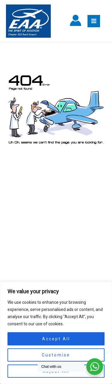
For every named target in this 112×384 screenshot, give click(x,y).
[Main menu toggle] (94, 21)
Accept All (56, 338)
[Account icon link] (76, 21)
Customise (56, 355)
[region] (56, 333)
